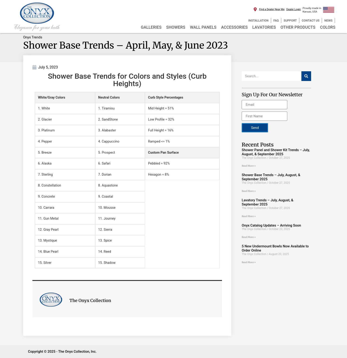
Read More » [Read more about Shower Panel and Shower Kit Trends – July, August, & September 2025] (249, 165)
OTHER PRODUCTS (298, 27)
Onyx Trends (32, 37)
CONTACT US (310, 20)
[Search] (306, 76)
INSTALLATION (258, 20)
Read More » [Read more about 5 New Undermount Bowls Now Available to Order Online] (249, 262)
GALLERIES (151, 27)
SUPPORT (290, 20)
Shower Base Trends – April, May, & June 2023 (125, 45)
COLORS (327, 27)
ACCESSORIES (234, 27)
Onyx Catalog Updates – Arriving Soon (271, 225)
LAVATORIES (264, 27)
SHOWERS (175, 27)
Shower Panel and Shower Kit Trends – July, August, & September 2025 (276, 152)
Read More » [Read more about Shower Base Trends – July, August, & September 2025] (249, 191)
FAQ (276, 20)
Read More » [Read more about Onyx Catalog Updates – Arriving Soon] (249, 237)
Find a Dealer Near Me (271, 9)
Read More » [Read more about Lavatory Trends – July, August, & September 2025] (249, 216)
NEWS (328, 20)
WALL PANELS (203, 27)
